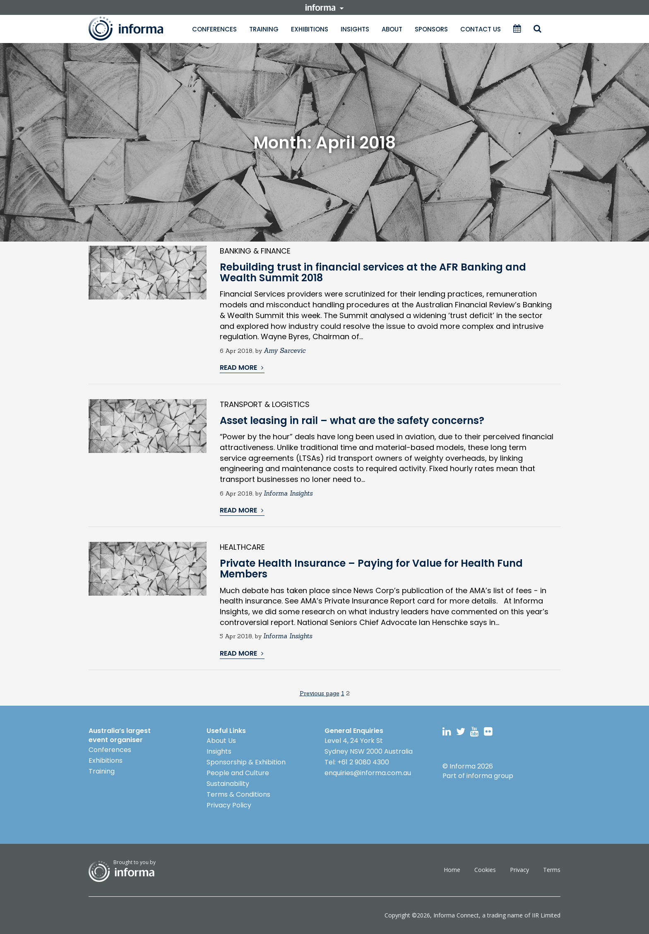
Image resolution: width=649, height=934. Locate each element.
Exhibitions (309, 29)
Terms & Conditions (238, 794)
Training (264, 29)
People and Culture (238, 773)
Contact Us (480, 29)
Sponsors (431, 29)
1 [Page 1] (342, 693)
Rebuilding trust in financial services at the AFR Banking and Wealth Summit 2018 (373, 272)
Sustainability (228, 783)
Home (452, 870)
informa (324, 7)
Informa (134, 28)
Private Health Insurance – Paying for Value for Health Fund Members (371, 568)
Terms (551, 870)
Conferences (214, 29)
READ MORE (241, 367)
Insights (355, 29)
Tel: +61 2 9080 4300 (356, 762)
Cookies (485, 870)
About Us (221, 740)
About (392, 29)
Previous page (319, 693)
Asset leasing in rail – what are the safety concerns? (352, 420)
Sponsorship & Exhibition (246, 762)
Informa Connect (456, 915)
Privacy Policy (229, 805)
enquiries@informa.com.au (367, 773)
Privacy (519, 870)
